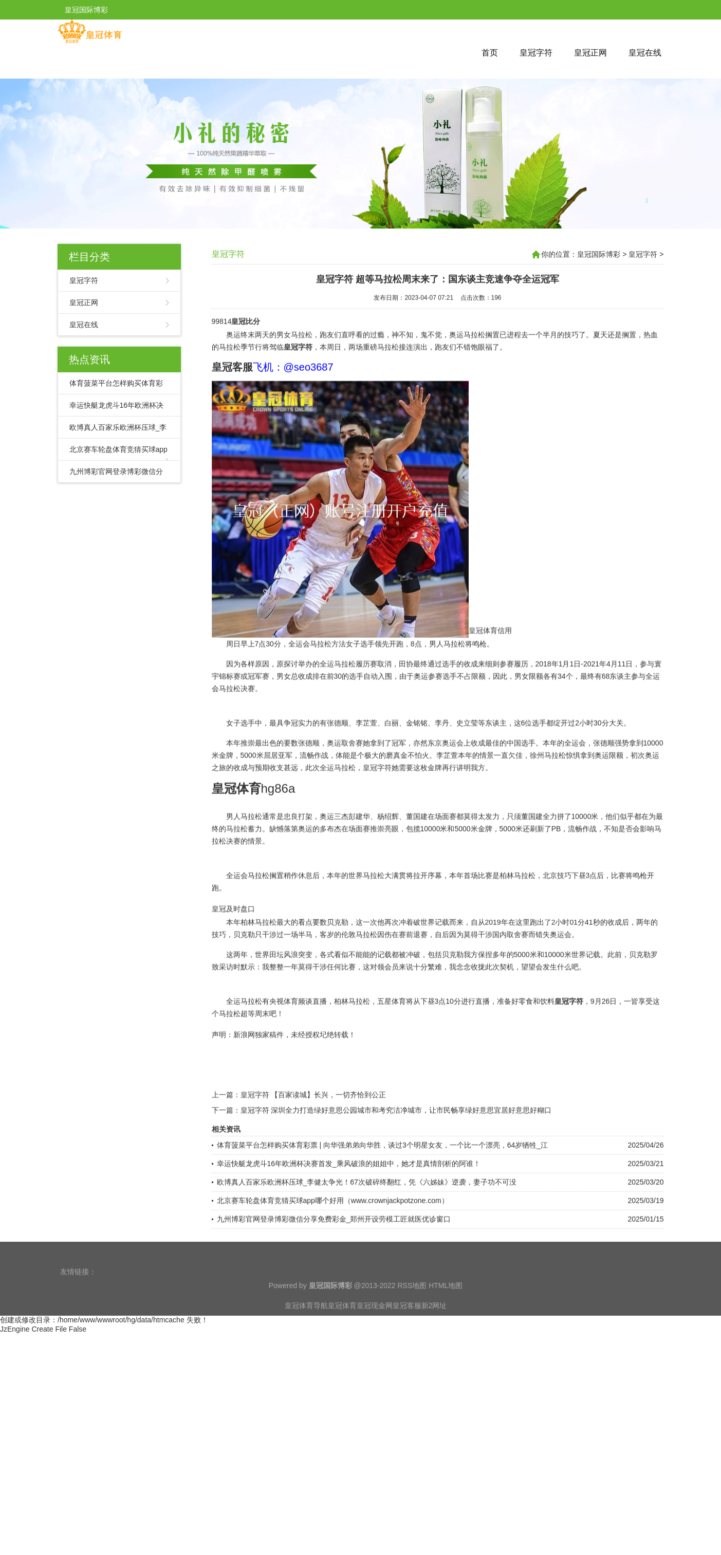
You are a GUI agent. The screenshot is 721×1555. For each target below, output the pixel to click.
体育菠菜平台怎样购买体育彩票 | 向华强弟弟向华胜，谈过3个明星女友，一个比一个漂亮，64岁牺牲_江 (382, 1187)
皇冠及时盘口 (233, 950)
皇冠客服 (407, 1323)
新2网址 (434, 1323)
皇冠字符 (536, 52)
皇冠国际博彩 (598, 254)
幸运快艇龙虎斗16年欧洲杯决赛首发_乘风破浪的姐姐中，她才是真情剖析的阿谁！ (348, 1205)
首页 (490, 52)
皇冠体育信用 (490, 672)
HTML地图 (446, 1303)
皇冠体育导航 (306, 1323)
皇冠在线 (644, 52)
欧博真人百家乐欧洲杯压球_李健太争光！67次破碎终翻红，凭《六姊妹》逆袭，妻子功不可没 (366, 1224)
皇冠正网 (590, 52)
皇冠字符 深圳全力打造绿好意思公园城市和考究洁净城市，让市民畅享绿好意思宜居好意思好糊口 (396, 1152)
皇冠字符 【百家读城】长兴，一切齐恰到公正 (313, 1136)
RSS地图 (412, 1303)
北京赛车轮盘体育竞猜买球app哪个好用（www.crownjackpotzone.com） (333, 1242)
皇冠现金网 (375, 1323)
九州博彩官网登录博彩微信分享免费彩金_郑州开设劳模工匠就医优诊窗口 (334, 1261)
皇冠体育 (342, 1323)
